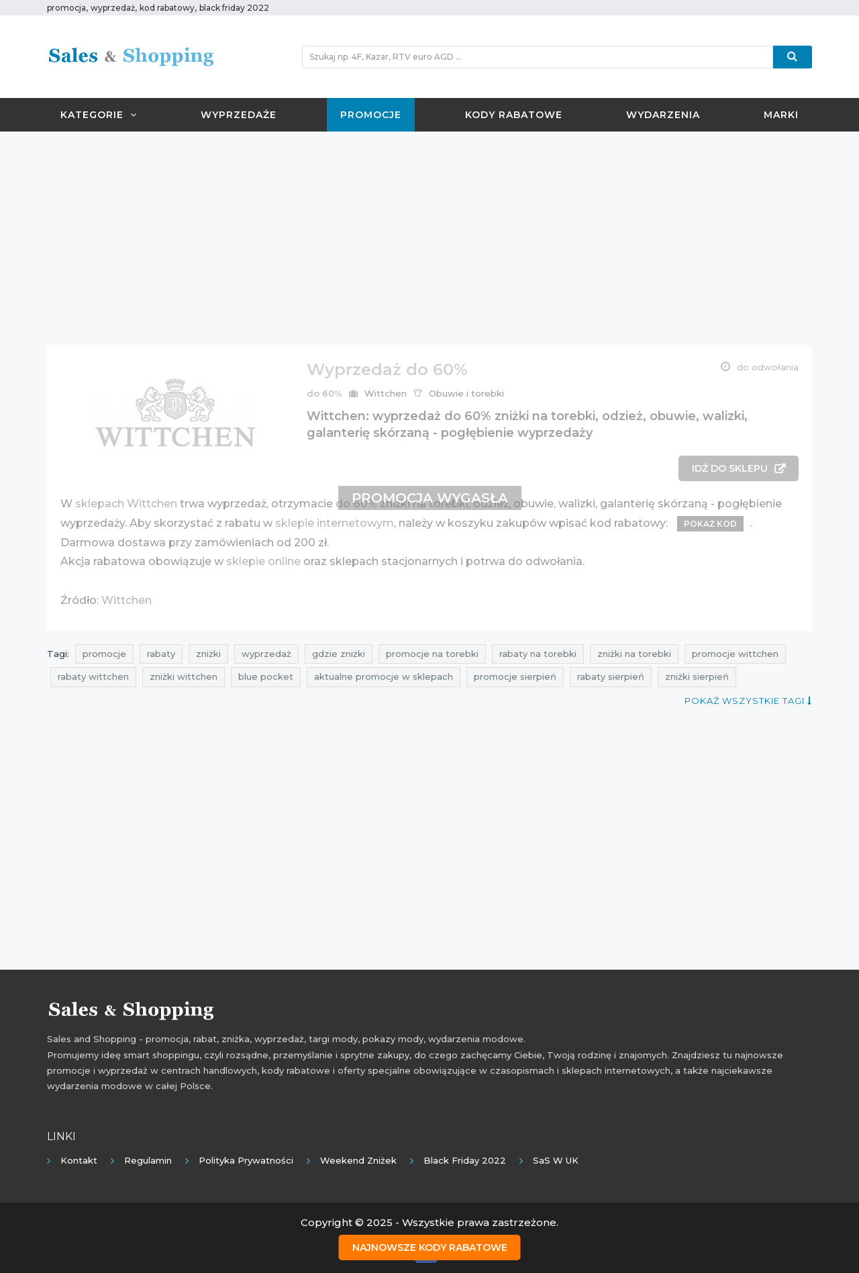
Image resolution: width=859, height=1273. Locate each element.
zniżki (208, 653)
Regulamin (148, 1160)
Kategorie (98, 115)
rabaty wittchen (93, 676)
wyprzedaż (266, 653)
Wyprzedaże (238, 115)
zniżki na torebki (634, 653)
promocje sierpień (515, 676)
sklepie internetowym (334, 523)
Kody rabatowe (513, 115)
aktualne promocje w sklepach (383, 676)
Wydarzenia (663, 115)
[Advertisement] (429, 239)
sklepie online (263, 561)
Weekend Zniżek (358, 1160)
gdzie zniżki (338, 653)
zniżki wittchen (183, 676)
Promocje (370, 115)
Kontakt (78, 1160)
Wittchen (385, 393)
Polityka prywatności (246, 1160)
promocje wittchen (735, 653)
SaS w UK (555, 1160)
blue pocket (265, 676)
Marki (781, 115)
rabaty (161, 653)
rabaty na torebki (537, 653)
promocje (104, 653)
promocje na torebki (432, 653)
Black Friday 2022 (464, 1160)
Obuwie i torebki (466, 393)
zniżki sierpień (697, 676)
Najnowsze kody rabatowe (429, 1247)
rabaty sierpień (610, 676)
